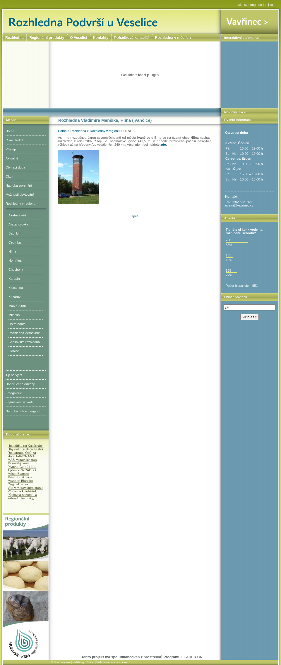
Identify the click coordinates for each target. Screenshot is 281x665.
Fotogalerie (14, 393)
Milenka (14, 315)
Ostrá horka (16, 324)
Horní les (15, 260)
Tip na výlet (14, 375)
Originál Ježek (18, 484)
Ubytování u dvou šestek (26, 449)
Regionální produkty (46, 38)
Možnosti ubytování (20, 194)
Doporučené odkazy (20, 384)
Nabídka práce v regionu (23, 411)
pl (266, 4)
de (260, 4)
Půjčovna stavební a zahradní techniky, (22, 496)
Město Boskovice (20, 477)
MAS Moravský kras (22, 459)
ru (271, 4)
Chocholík (15, 269)
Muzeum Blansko (20, 480)
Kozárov (14, 296)
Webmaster (103, 662)
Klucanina (15, 287)
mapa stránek (119, 662)
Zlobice (13, 351)
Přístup (11, 149)
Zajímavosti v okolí (19, 402)
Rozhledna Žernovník (24, 333)
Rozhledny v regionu (20, 203)
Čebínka (14, 242)
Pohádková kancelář (131, 38)
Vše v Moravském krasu (25, 487)
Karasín (14, 278)
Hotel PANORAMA (21, 456)
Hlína (12, 251)
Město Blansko (18, 473)
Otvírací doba (15, 167)
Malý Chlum (17, 306)
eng (253, 4)
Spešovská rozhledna (24, 342)
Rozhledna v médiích (173, 38)
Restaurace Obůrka (22, 452)
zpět (134, 216)
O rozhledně (14, 140)
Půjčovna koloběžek (22, 491)
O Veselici (78, 38)
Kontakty (100, 38)
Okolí (9, 176)
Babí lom (14, 233)
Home (10, 131)
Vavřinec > (249, 21)
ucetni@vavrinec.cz (239, 205)
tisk (239, 4)
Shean (90, 662)
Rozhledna (78, 131)
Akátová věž (17, 215)
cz (246, 4)
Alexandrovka (18, 224)
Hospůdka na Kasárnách (26, 445)
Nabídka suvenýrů (19, 185)
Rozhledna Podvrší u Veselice (112, 21)
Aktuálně (12, 158)
